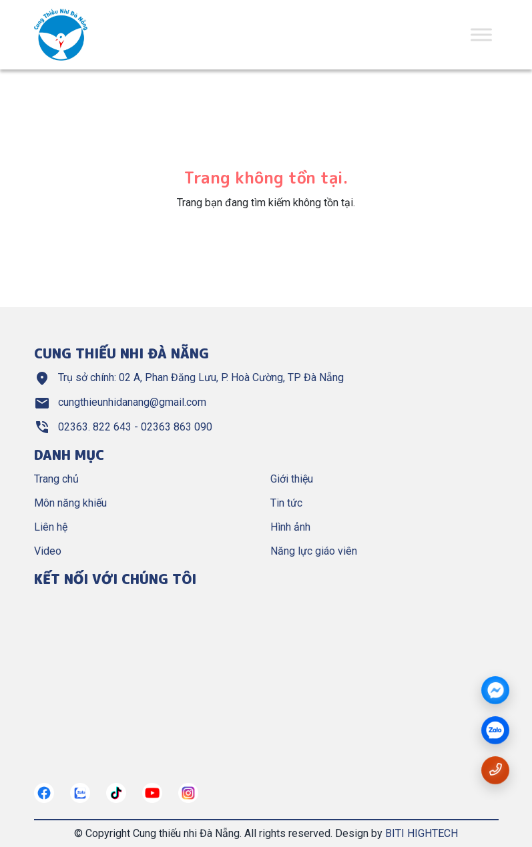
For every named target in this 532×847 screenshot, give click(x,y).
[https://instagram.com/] (188, 793)
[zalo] (495, 731)
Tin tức (286, 503)
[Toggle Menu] (481, 34)
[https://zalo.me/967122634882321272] (80, 793)
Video (47, 551)
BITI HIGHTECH (421, 833)
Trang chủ (56, 479)
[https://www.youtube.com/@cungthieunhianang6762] (152, 793)
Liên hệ (50, 527)
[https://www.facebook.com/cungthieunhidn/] (44, 793)
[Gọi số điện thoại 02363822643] (495, 769)
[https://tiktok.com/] (116, 793)
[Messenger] (495, 690)
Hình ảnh (290, 527)
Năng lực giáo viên (313, 551)
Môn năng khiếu (70, 503)
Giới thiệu (291, 479)
